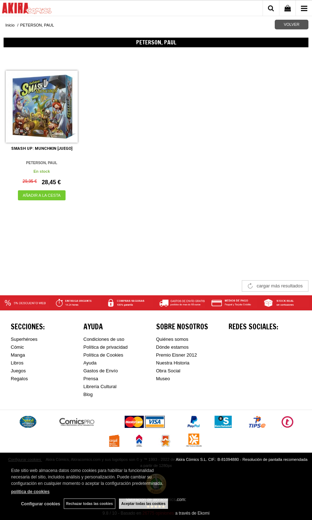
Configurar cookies (40, 503)
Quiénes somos (172, 339)
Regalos (19, 378)
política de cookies (30, 491)
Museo (163, 378)
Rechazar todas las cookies (89, 504)
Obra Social (168, 370)
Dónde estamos (172, 347)
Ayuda (90, 363)
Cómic (17, 347)
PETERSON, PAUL (41, 163)
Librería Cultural (100, 386)
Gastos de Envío (100, 370)
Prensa (90, 378)
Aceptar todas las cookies (143, 504)
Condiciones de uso (103, 339)
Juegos (18, 370)
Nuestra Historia (172, 363)
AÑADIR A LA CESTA (42, 195)
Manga (18, 355)
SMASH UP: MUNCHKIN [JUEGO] (41, 148)
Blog (88, 394)
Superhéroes (24, 339)
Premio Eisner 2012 (176, 355)
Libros (17, 363)
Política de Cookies (103, 355)
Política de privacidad (105, 347)
